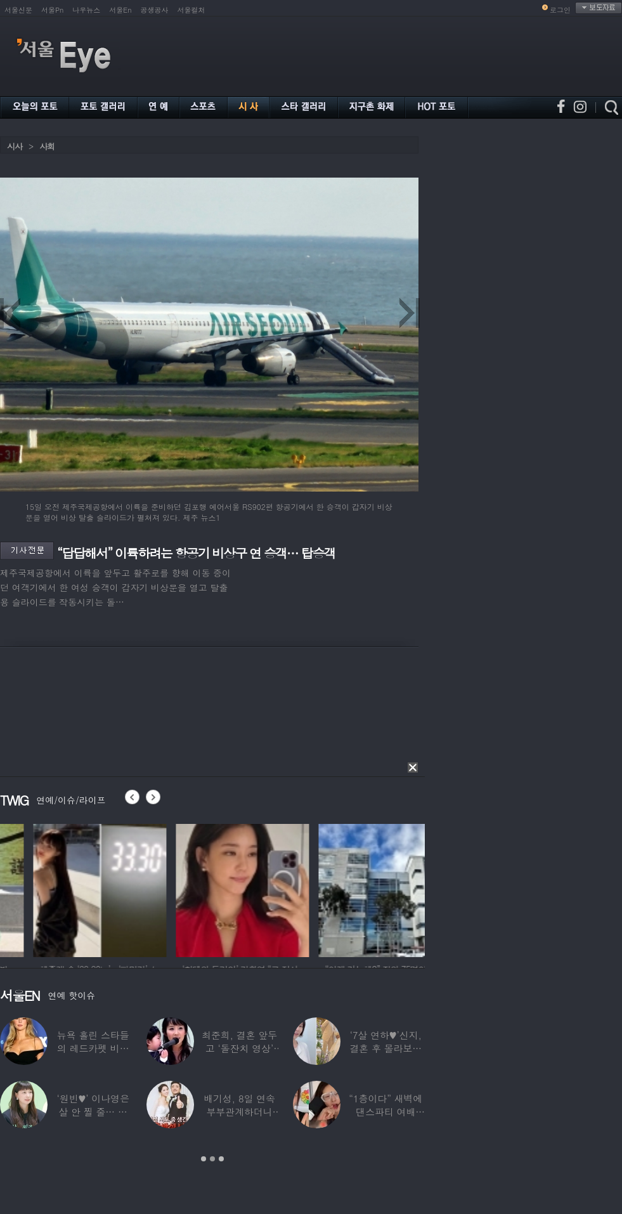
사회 (47, 146)
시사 (14, 146)
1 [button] (203, 1158)
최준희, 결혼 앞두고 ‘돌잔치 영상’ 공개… (239, 1048)
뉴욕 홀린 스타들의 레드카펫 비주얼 (93, 1048)
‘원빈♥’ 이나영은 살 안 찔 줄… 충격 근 (93, 1112)
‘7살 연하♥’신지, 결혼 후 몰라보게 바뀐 (385, 1048)
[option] (187, 888)
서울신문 (18, 10)
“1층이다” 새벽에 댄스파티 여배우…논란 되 (385, 1112)
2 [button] (212, 1158)
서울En (120, 10)
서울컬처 (191, 10)
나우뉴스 (86, 10)
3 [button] (221, 1158)
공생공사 (155, 10)
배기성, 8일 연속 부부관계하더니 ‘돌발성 (239, 1112)
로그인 (560, 10)
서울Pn (52, 10)
